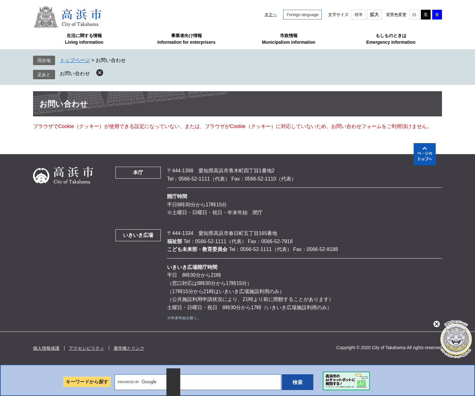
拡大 (374, 14)
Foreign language (302, 14)
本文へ (271, 14)
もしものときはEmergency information (390, 39)
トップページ (75, 60)
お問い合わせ (75, 73)
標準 (359, 14)
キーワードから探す (87, 381)
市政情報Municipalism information (289, 39)
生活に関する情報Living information (84, 39)
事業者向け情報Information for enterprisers (186, 39)
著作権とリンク (129, 348)
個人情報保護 (46, 348)
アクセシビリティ (86, 348)
